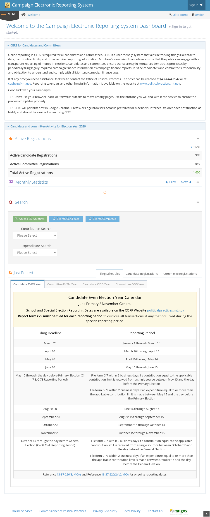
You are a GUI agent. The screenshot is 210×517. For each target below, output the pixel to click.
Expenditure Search (36, 246)
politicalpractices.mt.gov (165, 310)
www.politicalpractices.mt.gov (160, 83)
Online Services (22, 511)
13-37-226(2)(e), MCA (115, 474)
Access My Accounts (30, 219)
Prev (171, 182)
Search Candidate (66, 219)
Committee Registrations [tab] (180, 274)
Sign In (196, 5)
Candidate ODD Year (96, 284)
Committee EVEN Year (62, 284)
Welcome (34, 15)
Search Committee (102, 219)
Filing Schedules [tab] (109, 274)
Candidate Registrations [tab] (142, 274)
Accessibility (132, 511)
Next (186, 182)
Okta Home (180, 15)
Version (199, 15)
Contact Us (155, 511)
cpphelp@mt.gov (19, 83)
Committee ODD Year (130, 284)
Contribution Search (36, 228)
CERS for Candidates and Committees (34, 45)
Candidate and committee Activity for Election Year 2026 (46, 126)
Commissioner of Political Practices (62, 511)
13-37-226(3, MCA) (69, 474)
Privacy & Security (105, 511)
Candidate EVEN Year (27, 284)
